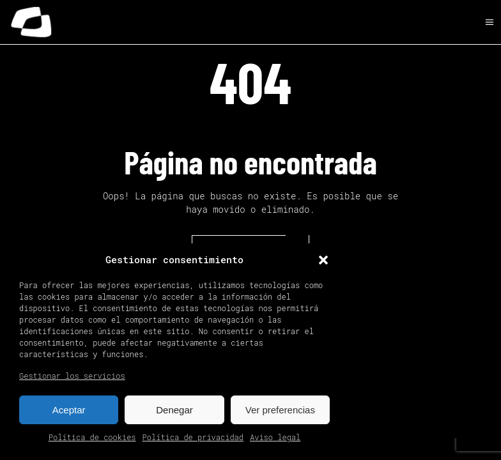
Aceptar (69, 409)
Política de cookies (92, 437)
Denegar (174, 409)
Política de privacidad (193, 437)
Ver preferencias (280, 409)
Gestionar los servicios (72, 376)
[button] (323, 260)
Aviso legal (275, 437)
